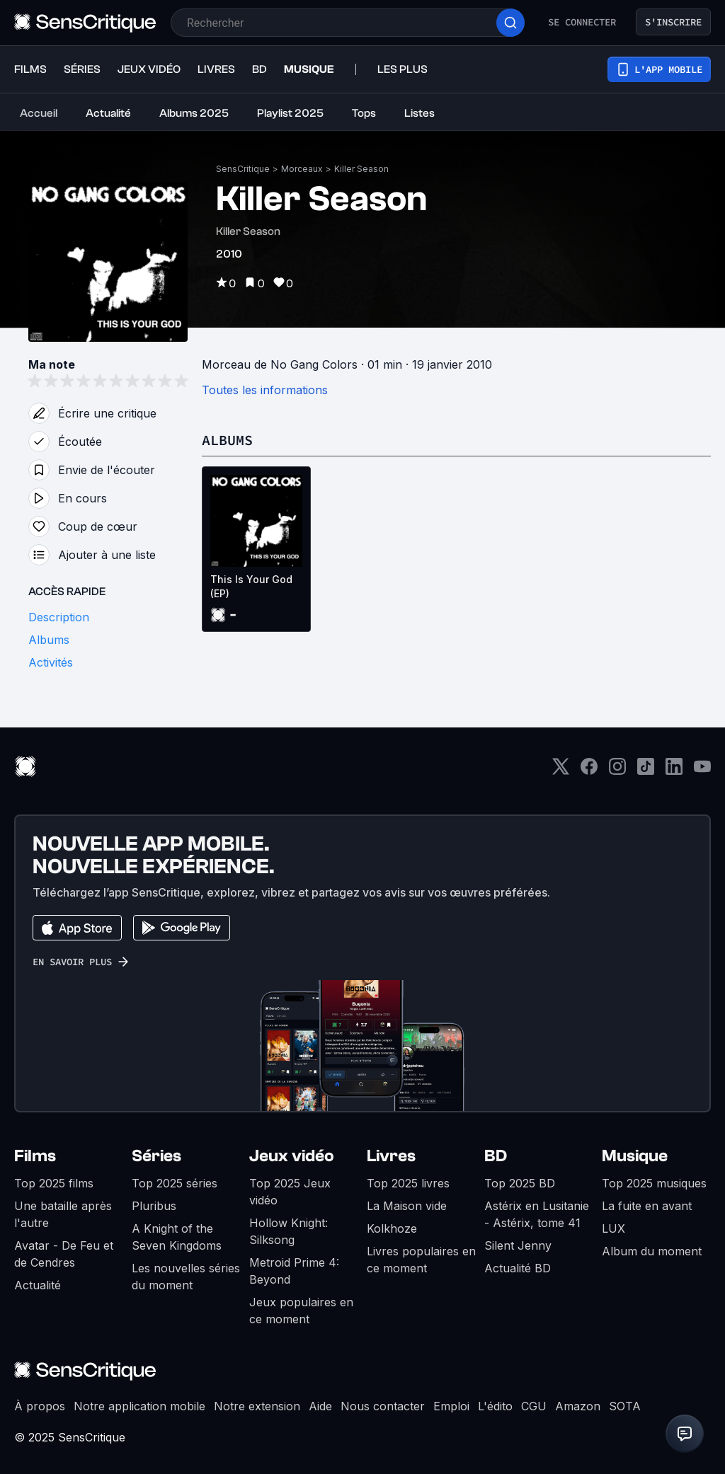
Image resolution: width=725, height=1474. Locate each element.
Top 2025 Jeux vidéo (290, 1191)
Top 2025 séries (174, 1183)
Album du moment (652, 1251)
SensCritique (243, 168)
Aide (320, 1406)
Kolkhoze (392, 1228)
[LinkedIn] (674, 771)
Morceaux (302, 168)
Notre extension (257, 1406)
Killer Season (361, 168)
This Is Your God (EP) (251, 586)
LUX (613, 1228)
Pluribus (154, 1206)
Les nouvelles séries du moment (186, 1276)
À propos (39, 1406)
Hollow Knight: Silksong (288, 1231)
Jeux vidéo (291, 1155)
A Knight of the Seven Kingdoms (177, 1237)
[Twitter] (560, 771)
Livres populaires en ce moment (421, 1259)
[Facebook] (589, 771)
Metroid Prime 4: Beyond (294, 1270)
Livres (391, 1155)
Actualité (37, 1285)
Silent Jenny (518, 1245)
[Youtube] (702, 771)
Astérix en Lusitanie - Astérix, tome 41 (536, 1214)
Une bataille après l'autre (63, 1214)
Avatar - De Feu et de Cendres (63, 1253)
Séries (156, 1155)
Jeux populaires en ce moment (301, 1310)
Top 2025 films (53, 1183)
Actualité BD (517, 1268)
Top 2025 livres (408, 1183)
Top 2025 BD (519, 1183)
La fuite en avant (647, 1206)
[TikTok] (645, 771)
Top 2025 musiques (654, 1183)
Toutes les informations (265, 390)
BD (495, 1155)
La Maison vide (407, 1206)
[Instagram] (617, 771)
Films (35, 1155)
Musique (635, 1155)
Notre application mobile (139, 1406)
